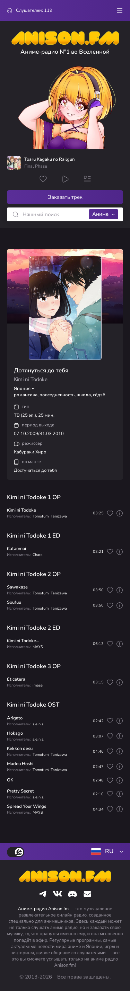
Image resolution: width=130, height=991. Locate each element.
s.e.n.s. (38, 724)
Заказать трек (65, 197)
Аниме (100, 214)
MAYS (38, 647)
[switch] (15, 852)
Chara (38, 555)
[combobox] (105, 851)
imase (38, 685)
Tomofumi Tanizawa (50, 516)
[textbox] (105, 851)
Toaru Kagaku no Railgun (49, 159)
